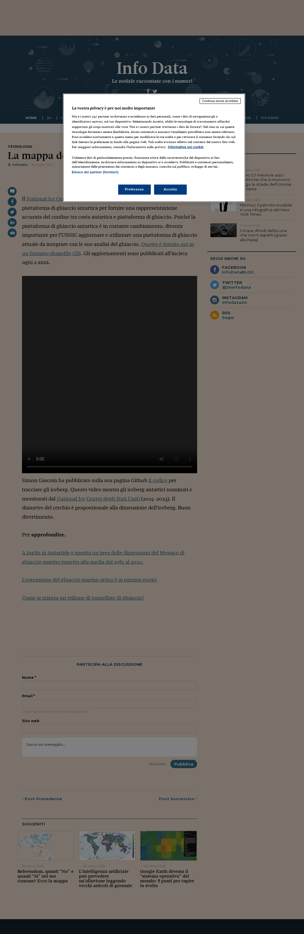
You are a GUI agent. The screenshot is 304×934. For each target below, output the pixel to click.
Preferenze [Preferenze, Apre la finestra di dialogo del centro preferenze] (134, 189)
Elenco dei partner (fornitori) (95, 172)
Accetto (170, 189)
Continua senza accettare (220, 101)
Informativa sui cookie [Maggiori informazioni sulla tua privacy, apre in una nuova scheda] (186, 147)
